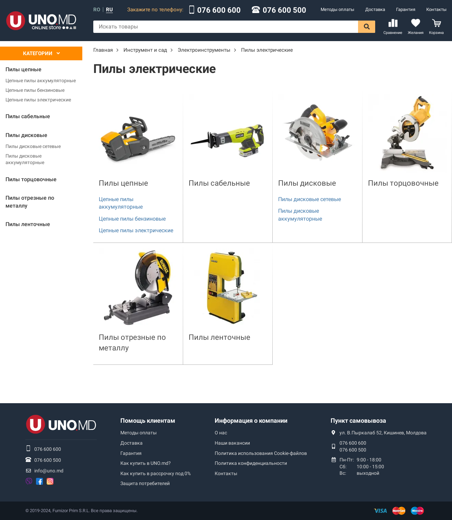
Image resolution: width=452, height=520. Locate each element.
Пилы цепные (123, 183)
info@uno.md (48, 470)
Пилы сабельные (219, 183)
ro (96, 9)
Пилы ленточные (219, 337)
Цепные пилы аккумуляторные (40, 80)
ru (109, 9)
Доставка (375, 9)
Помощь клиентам (147, 420)
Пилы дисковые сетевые (33, 146)
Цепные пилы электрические (38, 99)
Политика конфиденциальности (251, 463)
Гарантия (405, 9)
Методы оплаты (337, 9)
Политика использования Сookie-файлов (261, 453)
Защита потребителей (145, 483)
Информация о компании (251, 420)
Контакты (436, 9)
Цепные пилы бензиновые (34, 90)
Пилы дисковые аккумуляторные (24, 159)
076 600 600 (219, 10)
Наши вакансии (232, 443)
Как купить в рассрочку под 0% (155, 473)
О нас (221, 432)
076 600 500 (284, 10)
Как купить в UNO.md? (145, 463)
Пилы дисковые (307, 183)
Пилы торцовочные (403, 183)
